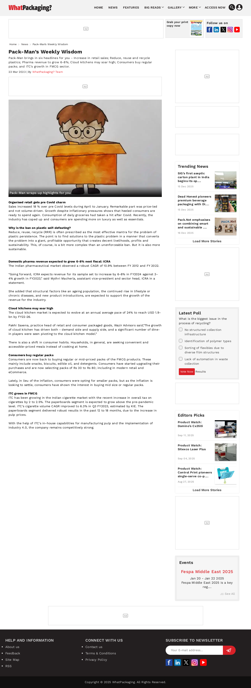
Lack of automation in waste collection (203, 361)
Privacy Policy (96, 660)
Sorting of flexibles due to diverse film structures (201, 350)
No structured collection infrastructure (200, 332)
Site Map (12, 660)
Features (131, 7)
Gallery (175, 7)
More (193, 7)
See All (227, 593)
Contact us (93, 647)
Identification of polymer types (205, 341)
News (113, 7)
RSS (8, 666)
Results (200, 371)
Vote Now (186, 371)
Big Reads (152, 7)
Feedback (12, 653)
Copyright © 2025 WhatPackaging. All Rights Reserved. (125, 682)
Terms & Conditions (100, 653)
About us (12, 647)
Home (98, 7)
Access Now (215, 7)
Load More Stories (207, 241)
